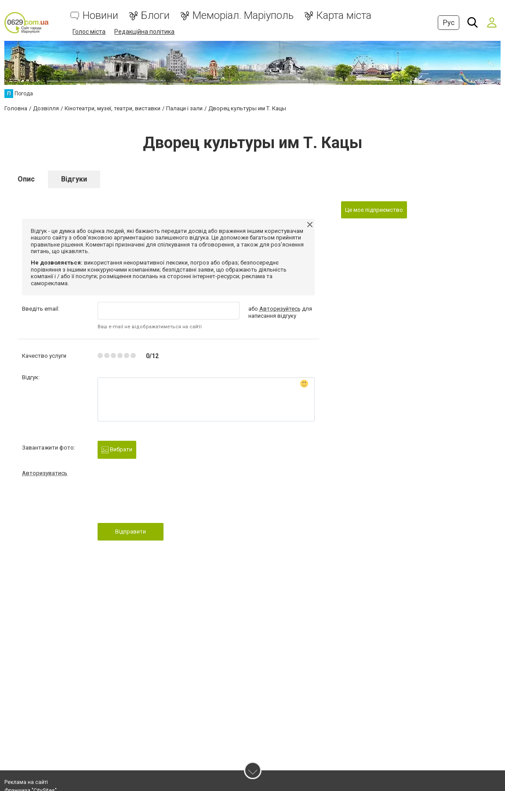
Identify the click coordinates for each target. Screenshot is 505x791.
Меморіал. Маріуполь (243, 16)
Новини (100, 16)
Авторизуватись (44, 473)
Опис (26, 179)
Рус (448, 22)
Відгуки (74, 179)
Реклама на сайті (26, 782)
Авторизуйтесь (280, 308)
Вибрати (117, 450)
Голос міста (89, 31)
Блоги (155, 16)
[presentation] (164, 502)
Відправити (130, 531)
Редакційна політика (144, 31)
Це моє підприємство (374, 210)
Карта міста (343, 16)
